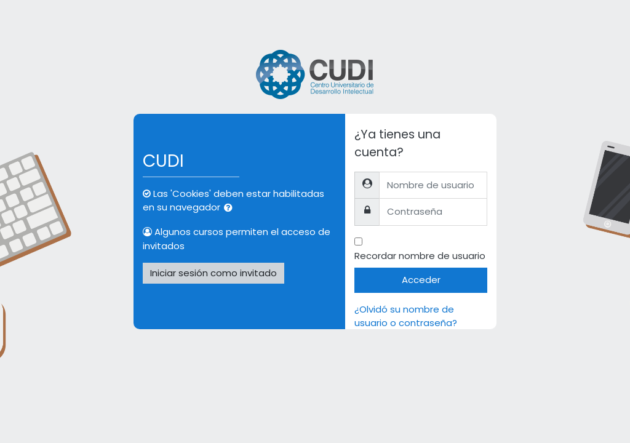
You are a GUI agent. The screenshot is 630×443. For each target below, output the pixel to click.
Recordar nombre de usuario (419, 255)
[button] (231, 208)
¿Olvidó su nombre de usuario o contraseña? (405, 316)
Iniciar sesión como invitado (213, 272)
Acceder (421, 279)
